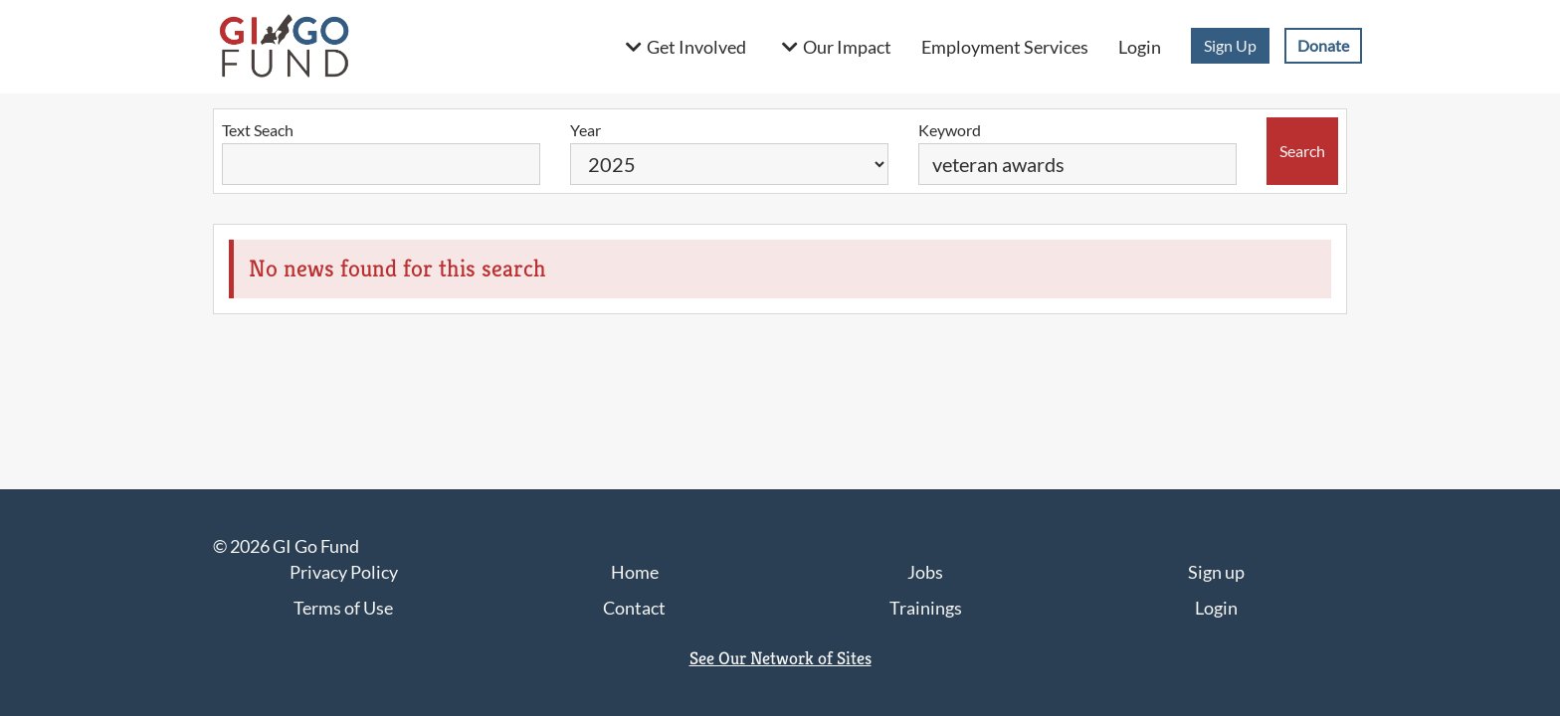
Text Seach (257, 129)
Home (635, 572)
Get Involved (696, 47)
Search (1302, 150)
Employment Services (1004, 47)
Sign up (1216, 572)
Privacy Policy (344, 572)
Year (585, 129)
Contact (634, 608)
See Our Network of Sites (780, 657)
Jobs (925, 572)
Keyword (949, 129)
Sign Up (1230, 45)
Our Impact (847, 47)
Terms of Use (343, 608)
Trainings (925, 608)
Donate (1323, 45)
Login (1139, 47)
